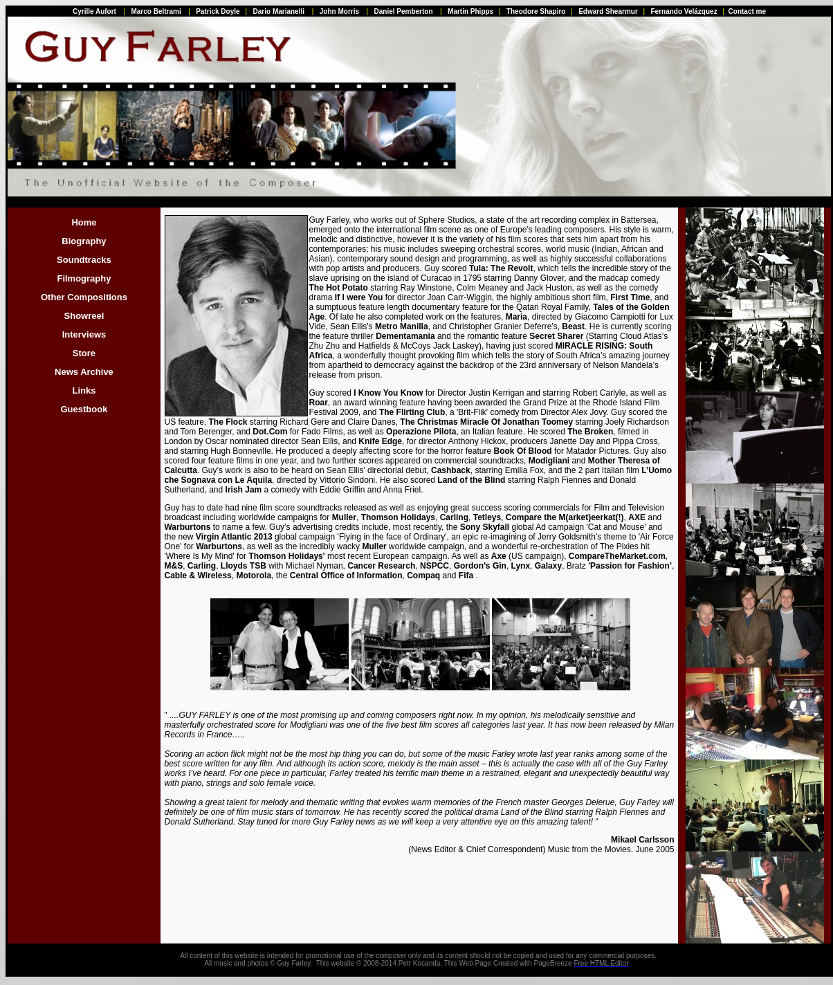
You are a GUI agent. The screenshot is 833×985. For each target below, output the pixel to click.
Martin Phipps (470, 11)
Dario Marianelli (278, 11)
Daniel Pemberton (403, 11)
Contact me (747, 11)
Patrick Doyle (217, 11)
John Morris (339, 11)
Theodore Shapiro (536, 11)
